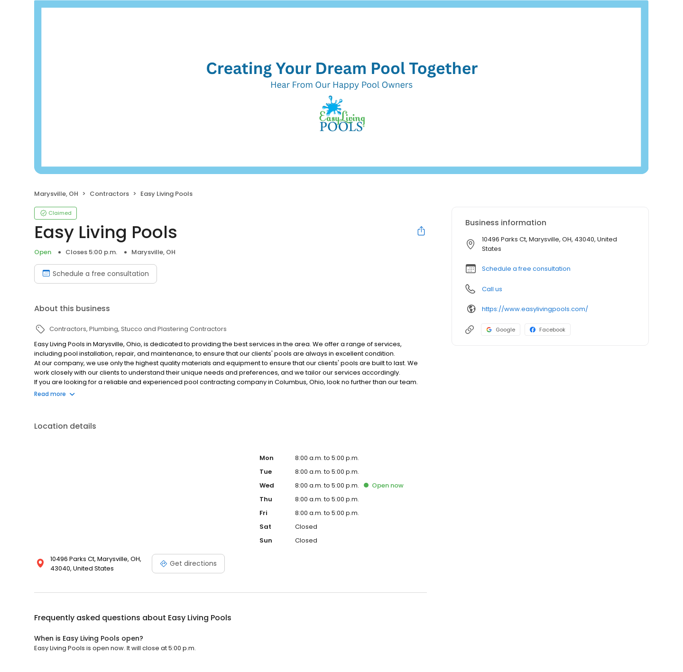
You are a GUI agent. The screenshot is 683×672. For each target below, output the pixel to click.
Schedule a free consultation (526, 268)
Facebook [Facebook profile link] (547, 329)
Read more (54, 394)
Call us (492, 289)
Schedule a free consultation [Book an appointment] (95, 273)
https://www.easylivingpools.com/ (535, 308)
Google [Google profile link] (500, 329)
